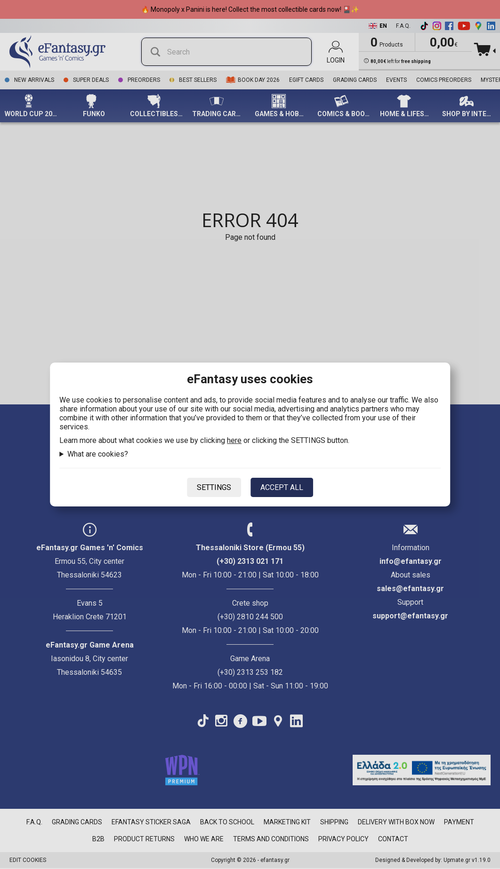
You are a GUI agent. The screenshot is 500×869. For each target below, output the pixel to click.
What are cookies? (97, 454)
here (234, 440)
